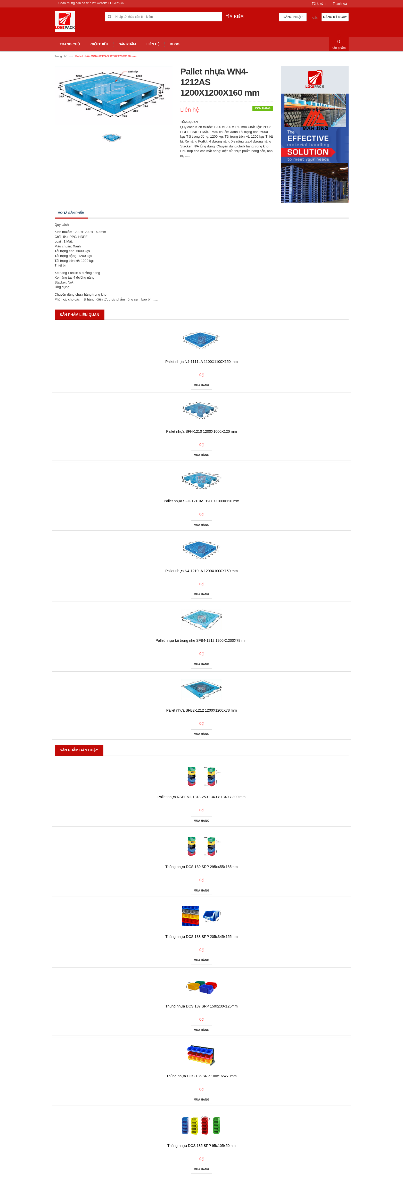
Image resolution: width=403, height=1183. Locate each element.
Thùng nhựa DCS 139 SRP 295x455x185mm (201, 867)
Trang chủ (61, 56)
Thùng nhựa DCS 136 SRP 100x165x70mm (201, 1076)
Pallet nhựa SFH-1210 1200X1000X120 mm (201, 431)
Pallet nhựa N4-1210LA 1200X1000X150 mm (201, 571)
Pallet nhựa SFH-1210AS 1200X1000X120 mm (201, 501)
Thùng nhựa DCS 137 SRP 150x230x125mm (201, 1006)
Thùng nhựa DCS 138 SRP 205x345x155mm (201, 937)
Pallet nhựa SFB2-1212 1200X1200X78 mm (201, 710)
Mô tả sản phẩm (71, 213)
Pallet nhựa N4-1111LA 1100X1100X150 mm (201, 362)
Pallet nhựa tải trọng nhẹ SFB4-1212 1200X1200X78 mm (202, 640)
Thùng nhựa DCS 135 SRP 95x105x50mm (201, 1146)
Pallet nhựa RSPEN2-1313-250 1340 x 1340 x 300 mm (201, 797)
